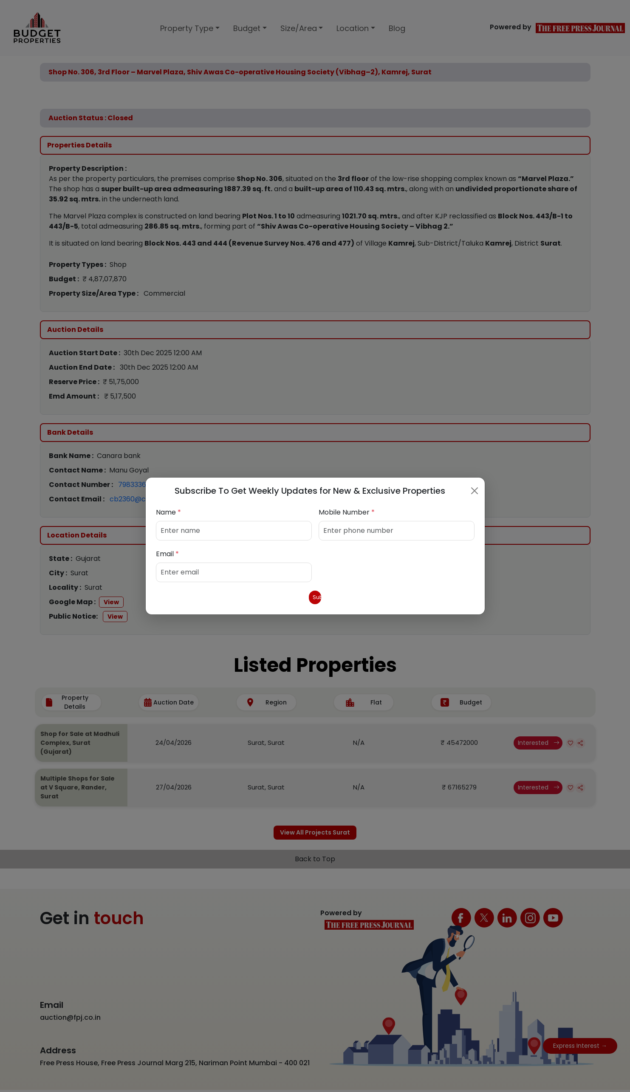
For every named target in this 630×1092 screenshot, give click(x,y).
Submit (315, 597)
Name (168, 510)
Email (167, 552)
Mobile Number (347, 510)
